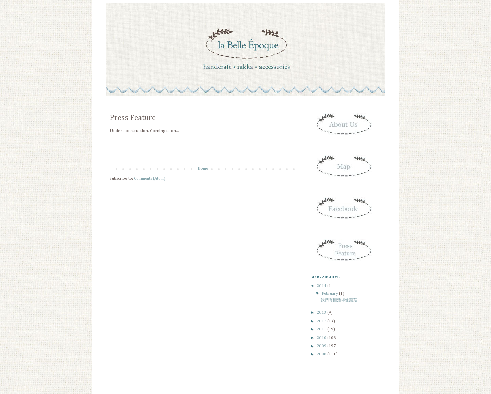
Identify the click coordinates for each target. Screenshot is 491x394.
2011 (322, 329)
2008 (322, 354)
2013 (322, 313)
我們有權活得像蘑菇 (339, 300)
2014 (322, 286)
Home (203, 169)
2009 (322, 346)
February (330, 294)
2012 (322, 321)
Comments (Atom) (149, 179)
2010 (322, 338)
